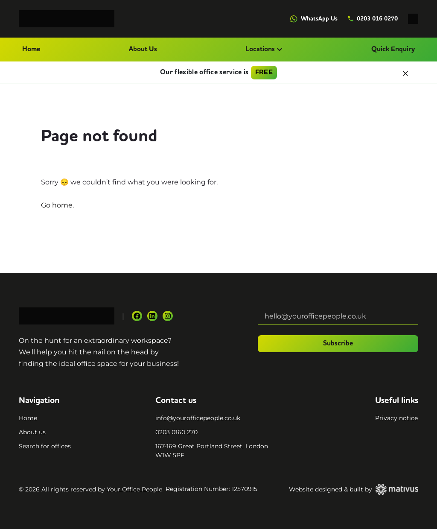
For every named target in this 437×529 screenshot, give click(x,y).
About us (32, 432)
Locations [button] (264, 49)
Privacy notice (396, 418)
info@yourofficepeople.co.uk (197, 418)
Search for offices (45, 446)
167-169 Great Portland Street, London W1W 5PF (211, 450)
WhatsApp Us (314, 19)
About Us (143, 49)
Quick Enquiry (393, 49)
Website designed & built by (353, 489)
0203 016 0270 (373, 19)
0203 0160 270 (176, 432)
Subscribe (338, 343)
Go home (57, 205)
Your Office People (134, 489)
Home (31, 49)
